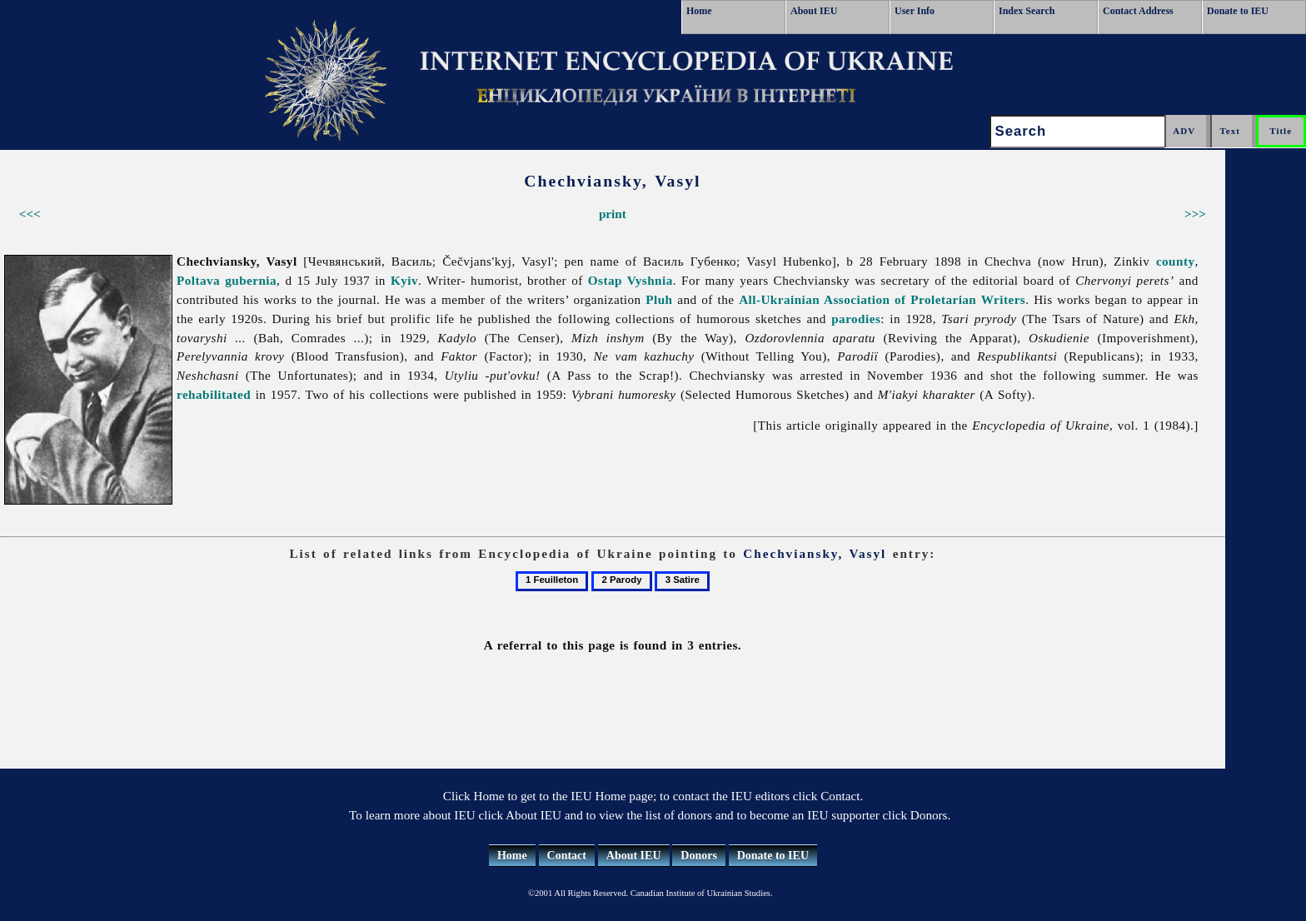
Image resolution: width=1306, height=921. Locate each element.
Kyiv (404, 280)
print (612, 214)
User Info (915, 11)
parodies (855, 318)
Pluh (659, 299)
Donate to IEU (1238, 11)
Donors (698, 855)
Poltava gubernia (227, 280)
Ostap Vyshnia (630, 280)
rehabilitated (214, 394)
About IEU (813, 11)
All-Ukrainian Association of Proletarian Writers (882, 299)
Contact (566, 855)
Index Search (1026, 11)
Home (699, 11)
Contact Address (1138, 11)
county (1175, 261)
